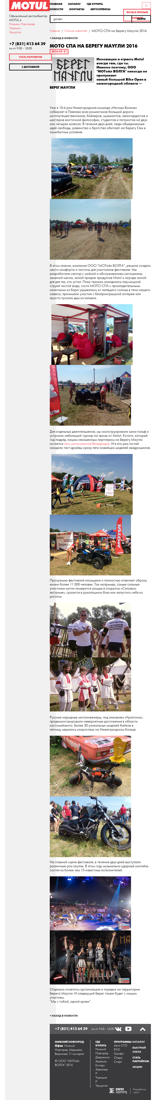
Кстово (100, 1065)
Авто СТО (120, 1045)
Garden (119, 1053)
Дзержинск (102, 1057)
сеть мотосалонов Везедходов (87, 444)
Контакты (76, 9)
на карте (78, 1054)
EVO (117, 1049)
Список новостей (76, 31)
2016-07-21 (59, 51)
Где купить (95, 3)
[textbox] (91, 19)
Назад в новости (65, 38)
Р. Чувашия (101, 1075)
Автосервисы (100, 9)
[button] (141, 19)
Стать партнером (30, 57)
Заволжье (101, 1069)
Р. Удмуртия (101, 1083)
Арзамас (101, 1061)
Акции (137, 1067)
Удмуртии (15, 32)
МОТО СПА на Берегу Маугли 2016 (119, 31)
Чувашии (15, 28)
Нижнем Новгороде (22, 24)
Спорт (118, 1062)
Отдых (118, 1058)
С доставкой (30, 67)
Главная (56, 3)
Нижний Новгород (101, 1051)
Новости (56, 9)
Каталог (74, 3)
